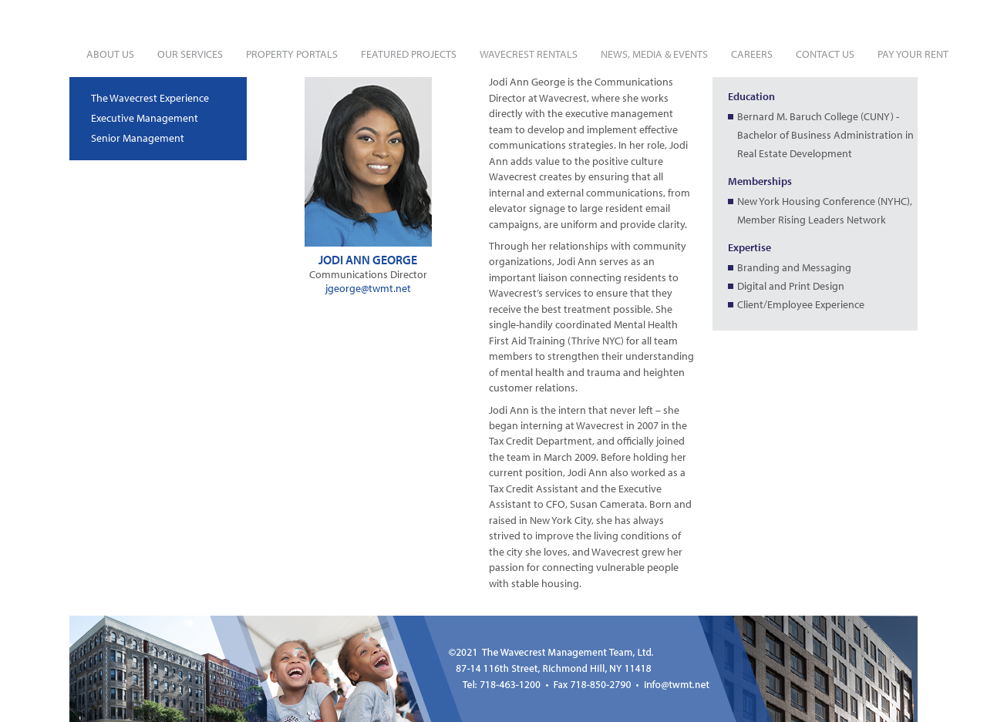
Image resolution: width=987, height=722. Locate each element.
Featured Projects (408, 54)
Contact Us (825, 54)
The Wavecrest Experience (150, 98)
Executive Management (144, 118)
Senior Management (137, 138)
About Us (110, 54)
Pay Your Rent (913, 54)
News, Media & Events (654, 54)
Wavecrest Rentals (529, 54)
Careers (752, 54)
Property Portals (292, 54)
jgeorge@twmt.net (368, 288)
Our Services (190, 54)
